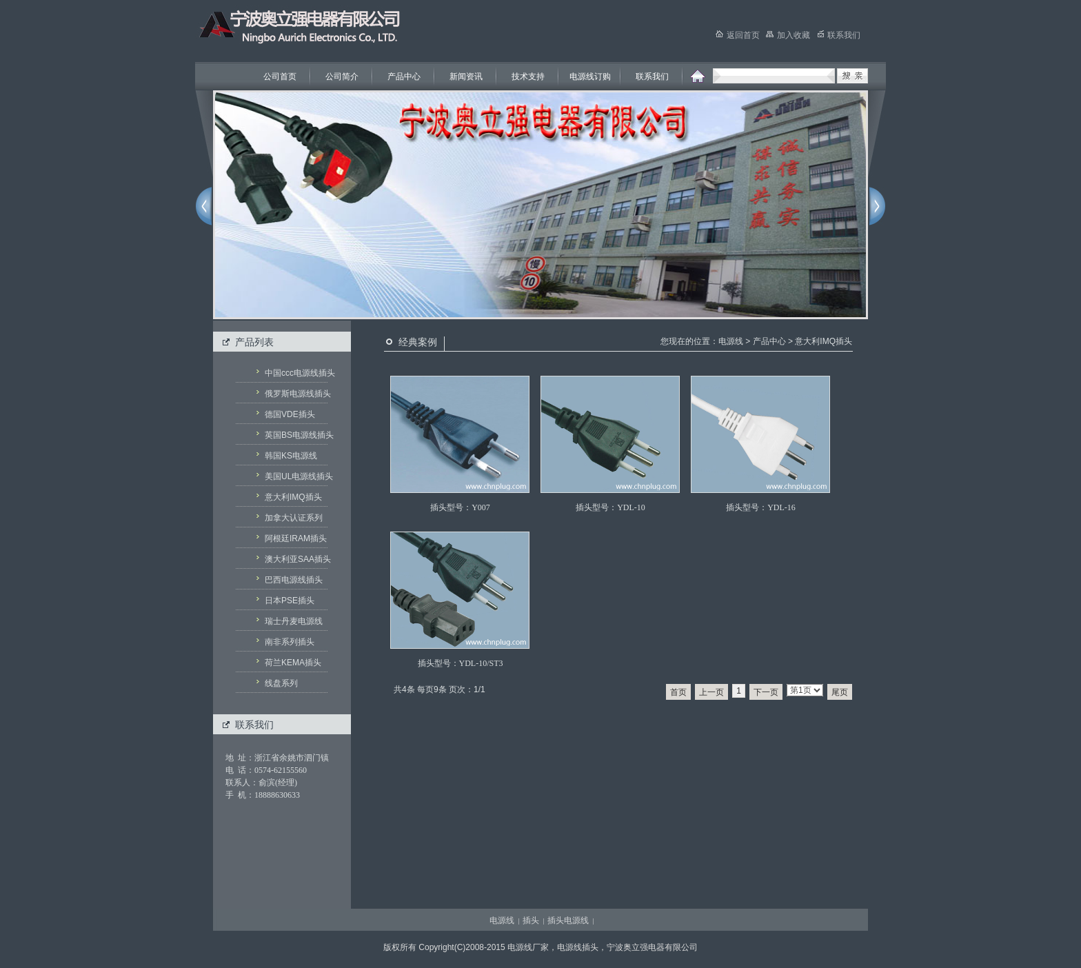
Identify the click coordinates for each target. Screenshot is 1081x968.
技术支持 (528, 76)
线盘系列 (281, 683)
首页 (678, 692)
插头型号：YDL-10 (610, 507)
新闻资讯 (466, 76)
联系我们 (652, 76)
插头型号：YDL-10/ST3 (460, 663)
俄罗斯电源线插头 (296, 394)
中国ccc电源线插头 (296, 373)
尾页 (839, 692)
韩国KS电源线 (291, 456)
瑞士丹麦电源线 (294, 621)
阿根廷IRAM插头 (296, 538)
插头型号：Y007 (460, 507)
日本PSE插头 (289, 600)
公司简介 (341, 76)
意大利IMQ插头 (293, 497)
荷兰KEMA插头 (293, 662)
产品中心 (404, 76)
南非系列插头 (289, 642)
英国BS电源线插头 (296, 435)
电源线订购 (590, 76)
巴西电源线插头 (294, 580)
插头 (531, 920)
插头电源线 (568, 920)
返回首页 (738, 35)
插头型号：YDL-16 (761, 507)
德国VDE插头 (290, 414)
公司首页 (279, 76)
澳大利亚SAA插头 (296, 559)
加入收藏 (788, 35)
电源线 (730, 341)
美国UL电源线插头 (296, 476)
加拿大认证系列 (294, 518)
